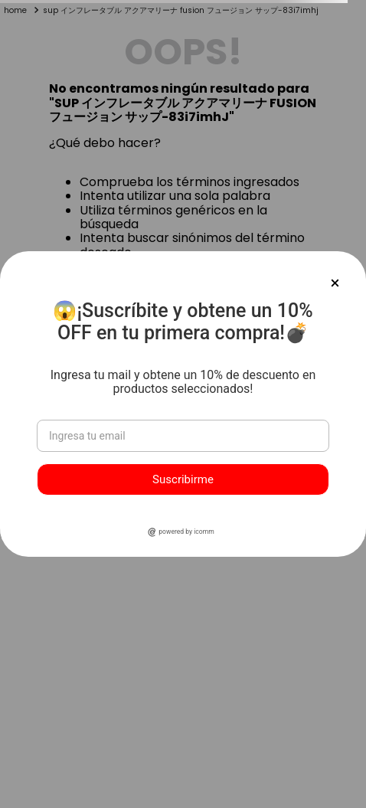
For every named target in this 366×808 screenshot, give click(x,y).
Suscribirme (183, 479)
